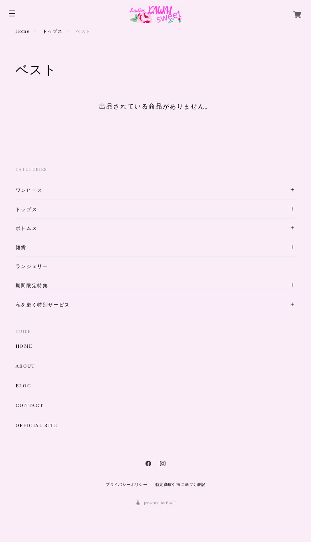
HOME (24, 346)
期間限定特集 (32, 285)
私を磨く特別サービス (43, 305)
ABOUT (25, 366)
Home (22, 31)
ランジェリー (32, 266)
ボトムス (26, 228)
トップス (53, 31)
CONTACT (30, 405)
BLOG (23, 385)
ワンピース (29, 190)
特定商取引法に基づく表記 (180, 484)
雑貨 (21, 247)
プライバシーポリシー (126, 484)
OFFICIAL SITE (37, 425)
